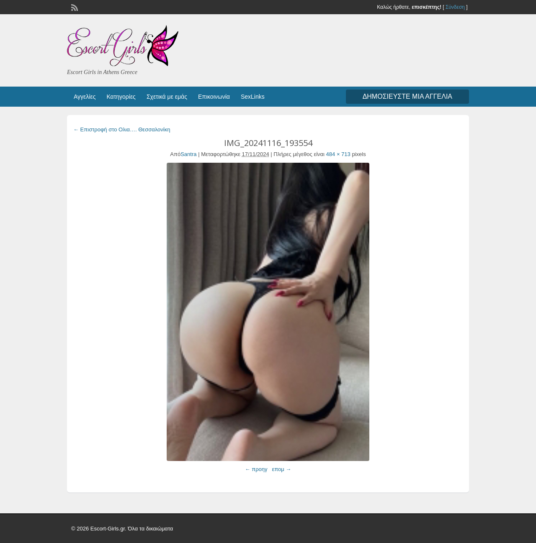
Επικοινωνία (214, 96)
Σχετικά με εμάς (167, 96)
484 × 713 (338, 154)
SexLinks (253, 96)
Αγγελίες (84, 96)
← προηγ (256, 469)
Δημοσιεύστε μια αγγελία (407, 96)
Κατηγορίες (120, 96)
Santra (188, 154)
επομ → (281, 469)
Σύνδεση (455, 7)
